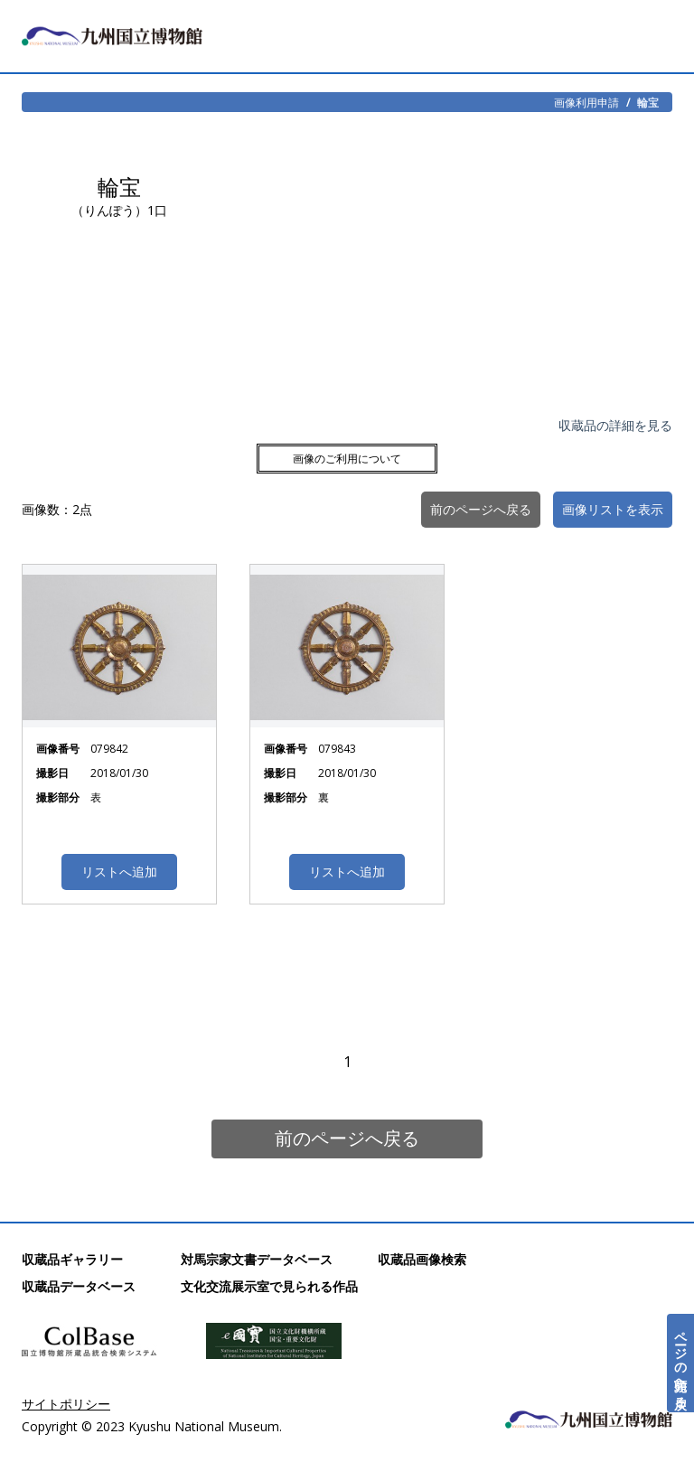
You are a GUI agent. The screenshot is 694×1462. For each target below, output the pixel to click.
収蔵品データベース (79, 1286)
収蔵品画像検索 (422, 1259)
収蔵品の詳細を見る (615, 425)
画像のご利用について (347, 458)
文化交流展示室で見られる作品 (269, 1286)
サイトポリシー (66, 1403)
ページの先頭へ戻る (680, 1363)
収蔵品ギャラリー (72, 1259)
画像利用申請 (586, 102)
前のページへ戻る (347, 1138)
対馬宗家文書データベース (257, 1259)
